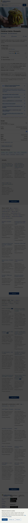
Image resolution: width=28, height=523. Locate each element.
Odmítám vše (11, 519)
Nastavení (18, 519)
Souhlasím (5, 519)
